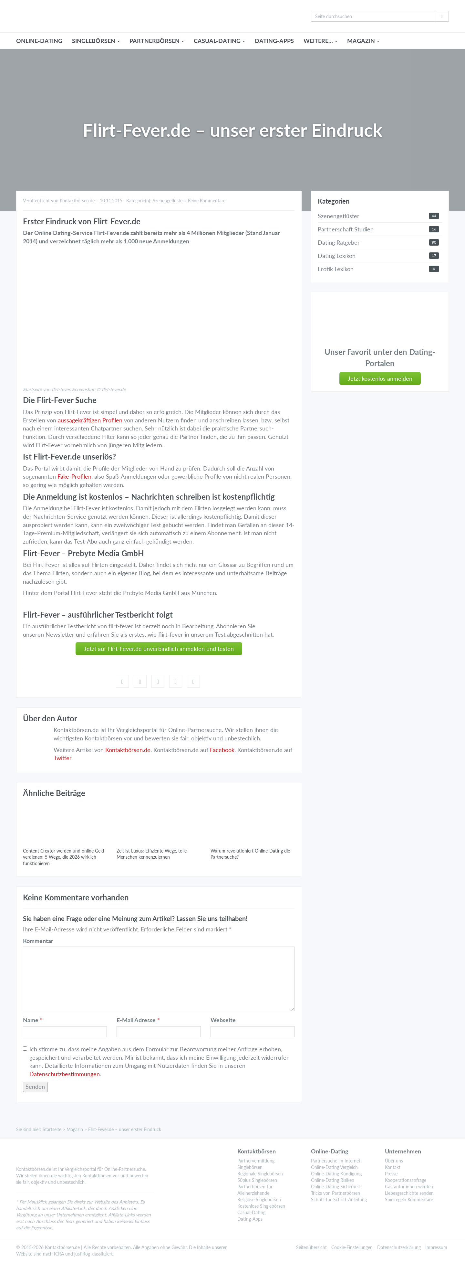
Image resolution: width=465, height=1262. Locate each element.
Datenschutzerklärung (399, 1247)
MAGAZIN (363, 40)
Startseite (52, 1129)
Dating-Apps (274, 40)
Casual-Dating (251, 1212)
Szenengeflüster (168, 200)
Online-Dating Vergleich (334, 1167)
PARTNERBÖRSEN (156, 40)
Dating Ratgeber (339, 242)
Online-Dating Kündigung (336, 1173)
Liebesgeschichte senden (409, 1193)
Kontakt (392, 1167)
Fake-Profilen (74, 476)
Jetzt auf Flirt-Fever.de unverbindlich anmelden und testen (159, 648)
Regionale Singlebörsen (260, 1173)
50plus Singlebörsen (257, 1180)
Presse (391, 1173)
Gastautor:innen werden (409, 1186)
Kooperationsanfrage (405, 1180)
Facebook (222, 749)
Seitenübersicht (311, 1247)
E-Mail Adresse (136, 1019)
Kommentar (38, 940)
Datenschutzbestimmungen (64, 1073)
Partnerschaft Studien (346, 229)
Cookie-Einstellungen (352, 1247)
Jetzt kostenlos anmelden (380, 378)
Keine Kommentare (206, 200)
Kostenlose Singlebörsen (261, 1206)
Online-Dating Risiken (332, 1180)
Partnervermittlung (255, 1160)
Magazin (75, 1129)
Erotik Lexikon (336, 269)
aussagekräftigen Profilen (90, 420)
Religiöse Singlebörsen (259, 1199)
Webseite (223, 1019)
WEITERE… (320, 40)
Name (30, 1019)
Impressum (436, 1247)
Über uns (394, 1160)
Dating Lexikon (337, 255)
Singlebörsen (250, 1167)
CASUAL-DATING (219, 40)
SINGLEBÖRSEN (96, 40)
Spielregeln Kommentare (409, 1199)
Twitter (62, 757)
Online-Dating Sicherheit (335, 1186)
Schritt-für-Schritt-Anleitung (339, 1199)
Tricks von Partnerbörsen (335, 1193)
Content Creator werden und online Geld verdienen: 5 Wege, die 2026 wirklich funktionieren (63, 857)
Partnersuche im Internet (335, 1160)
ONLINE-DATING (39, 40)
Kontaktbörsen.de (127, 749)
